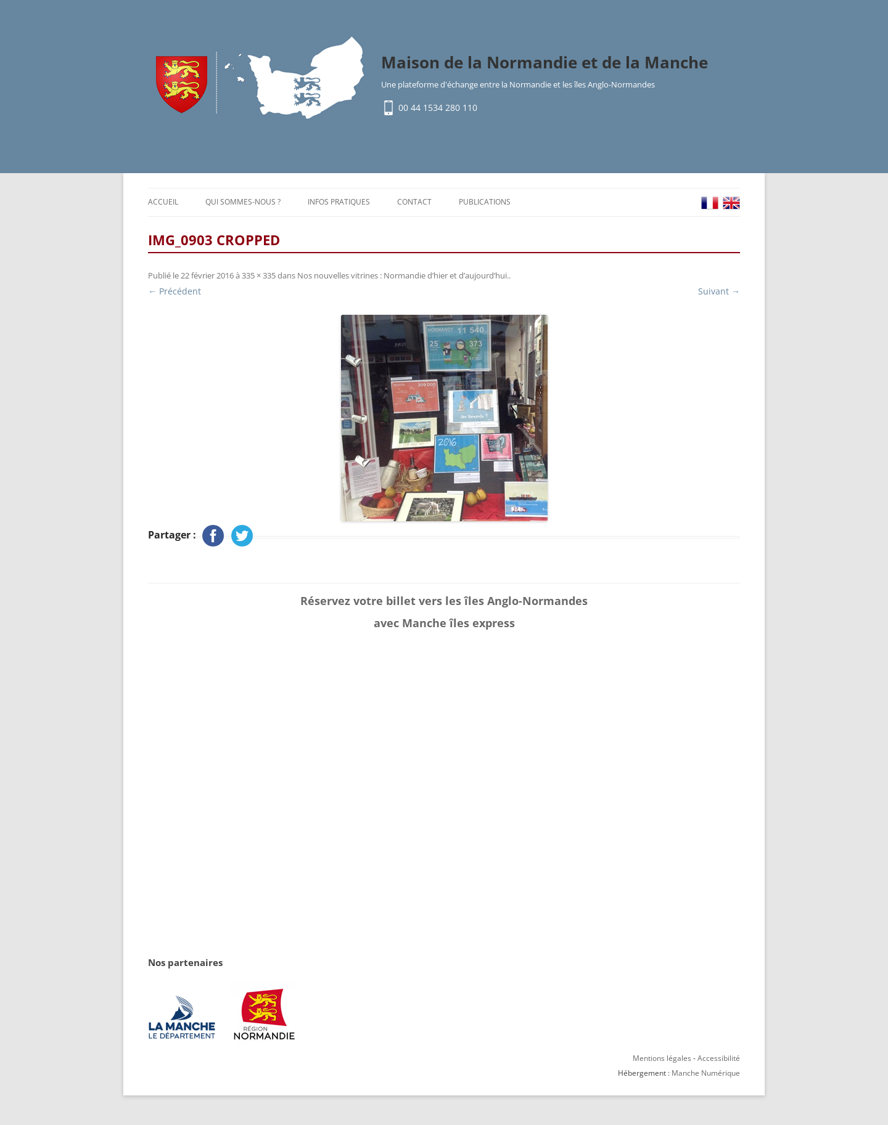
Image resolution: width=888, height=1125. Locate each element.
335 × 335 (259, 275)
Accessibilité (718, 1058)
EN (731, 203)
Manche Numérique (706, 1073)
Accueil (163, 202)
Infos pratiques (339, 202)
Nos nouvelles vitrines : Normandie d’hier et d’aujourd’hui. (403, 275)
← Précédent (174, 291)
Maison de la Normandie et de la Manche (544, 62)
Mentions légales (662, 1058)
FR (709, 203)
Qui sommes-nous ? (243, 202)
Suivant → (719, 291)
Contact (414, 202)
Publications (485, 202)
